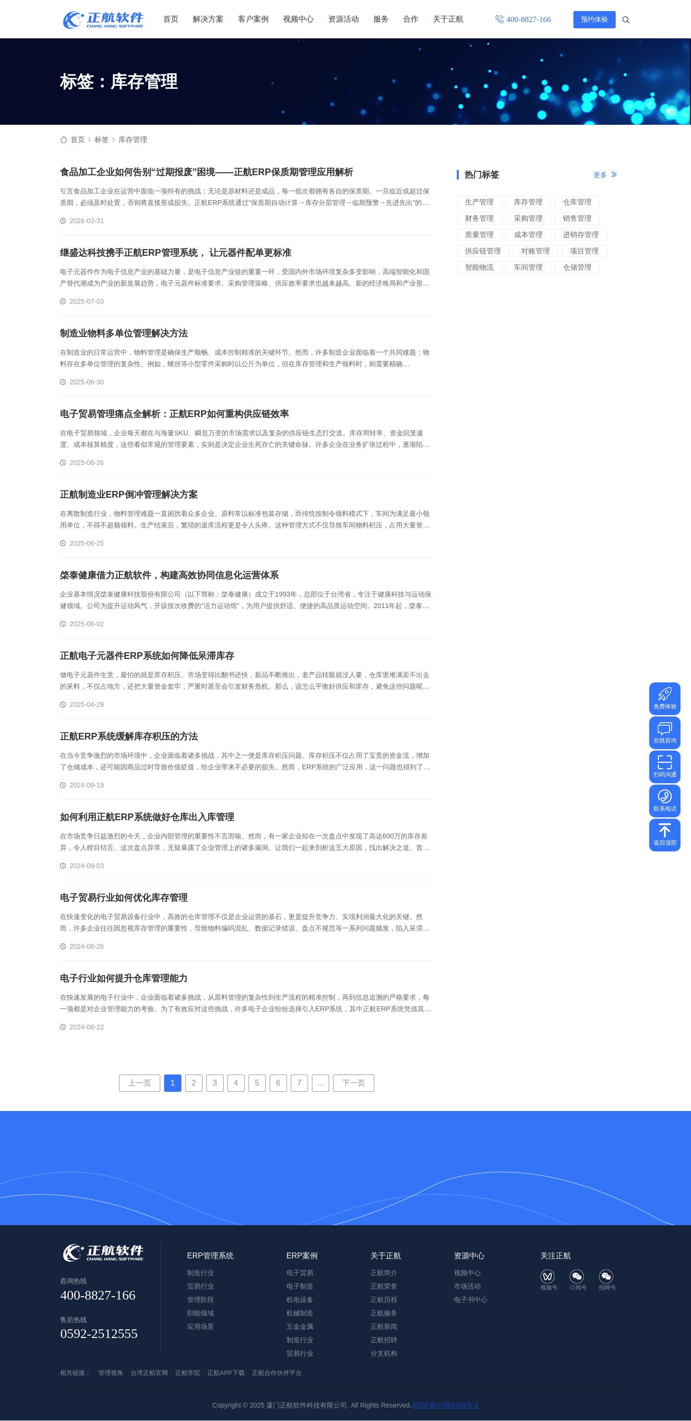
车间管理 (528, 267)
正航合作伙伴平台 (277, 1373)
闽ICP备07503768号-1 (445, 1405)
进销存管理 (581, 235)
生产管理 (479, 202)
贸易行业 (299, 1354)
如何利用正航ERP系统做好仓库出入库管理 (151, 817)
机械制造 (299, 1313)
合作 (410, 19)
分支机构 (383, 1354)
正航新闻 (383, 1327)
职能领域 (200, 1313)
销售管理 (577, 219)
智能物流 (479, 267)
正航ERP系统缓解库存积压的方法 (132, 737)
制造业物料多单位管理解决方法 (127, 334)
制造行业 (299, 1340)
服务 (381, 19)
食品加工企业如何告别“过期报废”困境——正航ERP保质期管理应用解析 (214, 172)
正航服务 (383, 1313)
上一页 (139, 1083)
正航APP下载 (226, 1373)
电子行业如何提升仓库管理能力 (127, 979)
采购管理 (528, 219)
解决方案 (208, 19)
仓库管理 (577, 202)
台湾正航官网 (149, 1373)
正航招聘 (383, 1340)
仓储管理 (577, 267)
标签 (103, 140)
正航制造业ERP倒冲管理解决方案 (132, 495)
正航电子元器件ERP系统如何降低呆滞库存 (151, 656)
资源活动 (343, 19)
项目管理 (584, 251)
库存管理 (528, 202)
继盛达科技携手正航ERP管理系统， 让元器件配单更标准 (181, 253)
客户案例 (253, 19)
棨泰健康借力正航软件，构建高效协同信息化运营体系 (175, 576)
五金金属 (299, 1327)
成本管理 (528, 235)
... (320, 1083)
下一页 (353, 1083)
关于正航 (448, 19)
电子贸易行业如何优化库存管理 (127, 898)
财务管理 (479, 219)
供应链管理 (483, 251)
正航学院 (187, 1373)
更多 (600, 175)
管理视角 (110, 1373)
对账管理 (535, 251)
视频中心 (298, 19)
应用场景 (200, 1327)
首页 (171, 19)
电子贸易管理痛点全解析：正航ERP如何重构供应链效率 (180, 414)
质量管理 (479, 235)
